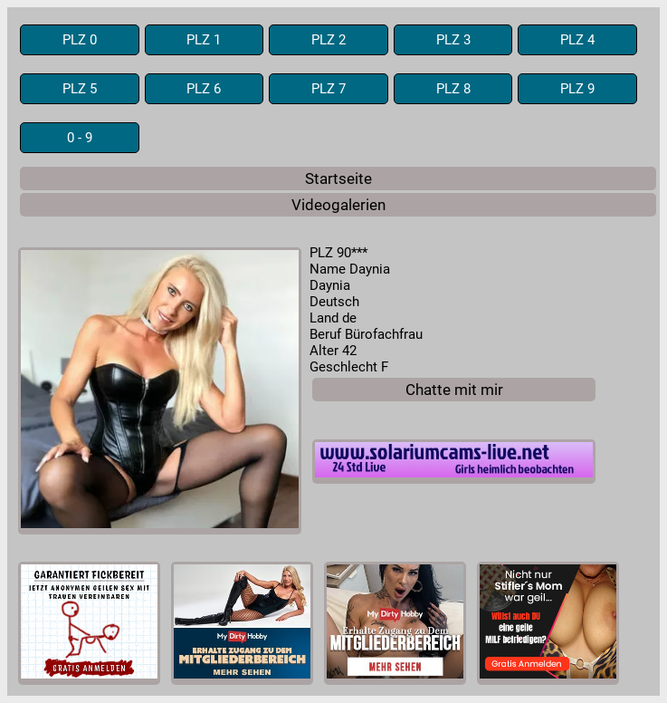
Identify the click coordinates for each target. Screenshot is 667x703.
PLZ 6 (203, 89)
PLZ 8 (453, 89)
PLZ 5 (79, 89)
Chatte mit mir (454, 389)
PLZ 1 (203, 40)
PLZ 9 (577, 89)
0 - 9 (79, 138)
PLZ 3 (453, 40)
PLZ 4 (577, 40)
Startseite (338, 178)
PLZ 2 (328, 40)
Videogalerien (338, 205)
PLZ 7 (328, 89)
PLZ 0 (79, 40)
